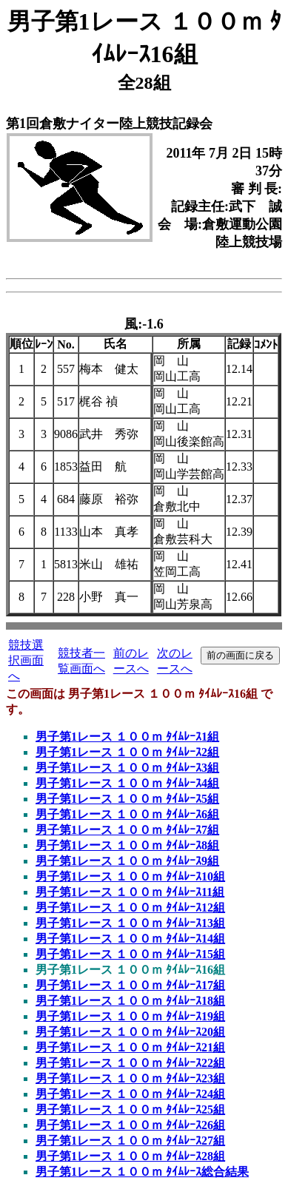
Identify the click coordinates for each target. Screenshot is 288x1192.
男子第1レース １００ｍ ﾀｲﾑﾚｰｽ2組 (127, 752)
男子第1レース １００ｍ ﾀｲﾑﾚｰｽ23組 (130, 1078)
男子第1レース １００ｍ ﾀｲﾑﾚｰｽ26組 (130, 1125)
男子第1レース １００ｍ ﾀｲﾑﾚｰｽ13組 (130, 923)
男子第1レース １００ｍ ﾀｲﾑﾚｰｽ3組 (127, 767)
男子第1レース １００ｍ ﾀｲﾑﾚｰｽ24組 (130, 1094)
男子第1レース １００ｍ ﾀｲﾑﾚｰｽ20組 (130, 1032)
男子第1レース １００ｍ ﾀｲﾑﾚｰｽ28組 (130, 1156)
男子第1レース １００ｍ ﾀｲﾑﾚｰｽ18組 (130, 1000)
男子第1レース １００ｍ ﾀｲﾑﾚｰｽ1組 (127, 736)
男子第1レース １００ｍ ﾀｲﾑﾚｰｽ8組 (127, 845)
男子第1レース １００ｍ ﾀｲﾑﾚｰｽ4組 (127, 783)
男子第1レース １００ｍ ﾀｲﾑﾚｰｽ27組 (130, 1140)
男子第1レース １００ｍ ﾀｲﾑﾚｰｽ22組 (130, 1063)
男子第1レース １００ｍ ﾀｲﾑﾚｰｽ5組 (127, 798)
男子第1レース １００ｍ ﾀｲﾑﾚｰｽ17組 (130, 985)
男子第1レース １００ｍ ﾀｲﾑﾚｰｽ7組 (127, 830)
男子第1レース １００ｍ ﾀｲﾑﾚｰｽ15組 (130, 954)
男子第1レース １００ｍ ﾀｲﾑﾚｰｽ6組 (127, 814)
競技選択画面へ (26, 660)
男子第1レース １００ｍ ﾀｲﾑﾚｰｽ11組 (130, 892)
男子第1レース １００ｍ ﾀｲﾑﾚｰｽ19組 (130, 1016)
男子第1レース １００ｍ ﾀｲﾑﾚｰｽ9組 (127, 861)
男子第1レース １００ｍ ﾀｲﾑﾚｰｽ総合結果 (142, 1171)
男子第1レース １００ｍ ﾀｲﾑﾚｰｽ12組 (130, 907)
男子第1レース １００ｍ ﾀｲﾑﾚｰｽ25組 (130, 1109)
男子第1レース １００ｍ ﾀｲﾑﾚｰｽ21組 (130, 1047)
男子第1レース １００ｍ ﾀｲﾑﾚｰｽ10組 (130, 876)
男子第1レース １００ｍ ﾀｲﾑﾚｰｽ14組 (130, 938)
